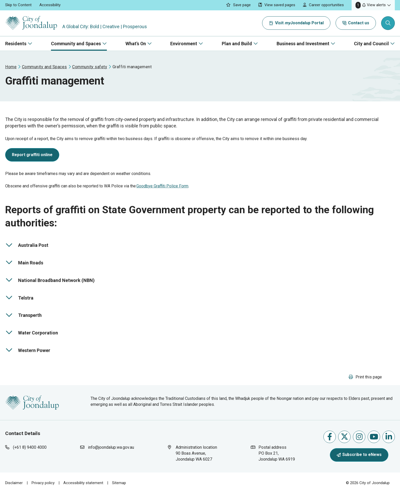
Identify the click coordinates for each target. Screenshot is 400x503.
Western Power (27, 356)
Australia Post (26, 251)
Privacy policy (43, 492)
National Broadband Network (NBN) (50, 286)
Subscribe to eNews (359, 464)
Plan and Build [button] (237, 43)
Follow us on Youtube (374, 446)
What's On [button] (135, 43)
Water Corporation (31, 339)
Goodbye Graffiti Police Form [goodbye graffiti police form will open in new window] (162, 189)
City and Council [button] (371, 43)
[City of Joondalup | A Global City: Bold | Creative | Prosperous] (32, 23)
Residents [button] (15, 43)
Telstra (24, 304)
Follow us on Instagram (359, 446)
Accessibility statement (83, 492)
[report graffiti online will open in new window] (32, 159)
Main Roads (24, 268)
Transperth (24, 321)
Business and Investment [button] (303, 43)
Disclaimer (14, 492)
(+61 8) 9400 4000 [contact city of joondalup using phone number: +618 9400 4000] (30, 456)
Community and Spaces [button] (76, 43)
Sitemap (119, 492)
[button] (373, 5)
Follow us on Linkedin (389, 446)
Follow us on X (344, 446)
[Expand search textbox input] (388, 23)
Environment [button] (183, 43)
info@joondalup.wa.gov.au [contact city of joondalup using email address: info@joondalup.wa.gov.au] (111, 456)
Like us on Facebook (329, 446)
